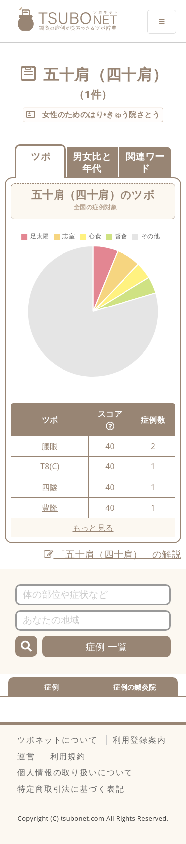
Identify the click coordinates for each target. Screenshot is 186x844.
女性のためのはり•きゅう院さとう (100, 114)
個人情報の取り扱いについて (75, 772)
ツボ (40, 156)
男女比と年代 (92, 162)
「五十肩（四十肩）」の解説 (112, 554)
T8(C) (49, 466)
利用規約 (68, 756)
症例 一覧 (106, 646)
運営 (26, 756)
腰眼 (50, 446)
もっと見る (93, 527)
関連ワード (145, 162)
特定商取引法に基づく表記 (70, 788)
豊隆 (50, 507)
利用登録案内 (139, 739)
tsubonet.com (83, 818)
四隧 (50, 487)
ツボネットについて (57, 739)
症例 (51, 686)
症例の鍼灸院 (134, 686)
